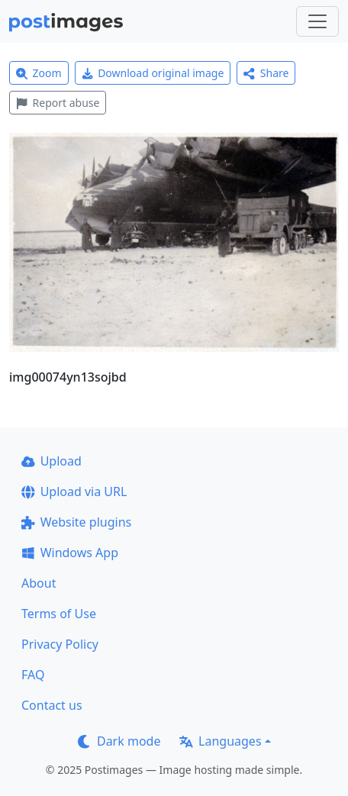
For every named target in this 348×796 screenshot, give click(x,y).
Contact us (51, 705)
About (38, 583)
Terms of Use (58, 613)
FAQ (32, 674)
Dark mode (119, 741)
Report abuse (57, 102)
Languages (220, 741)
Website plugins (76, 522)
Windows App (69, 552)
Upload (51, 461)
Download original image (153, 73)
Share (265, 73)
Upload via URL (74, 491)
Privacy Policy (59, 644)
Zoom (39, 73)
